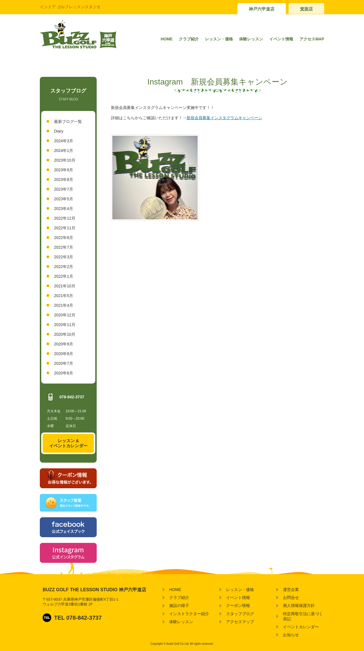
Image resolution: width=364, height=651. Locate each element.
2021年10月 (64, 286)
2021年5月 (63, 295)
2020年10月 (64, 334)
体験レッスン (251, 39)
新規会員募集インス (204, 118)
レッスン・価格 (219, 39)
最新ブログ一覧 (68, 121)
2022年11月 (64, 228)
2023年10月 (64, 160)
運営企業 (291, 589)
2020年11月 (64, 324)
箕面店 (306, 9)
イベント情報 (281, 39)
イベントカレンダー (301, 627)
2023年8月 (63, 179)
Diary (58, 131)
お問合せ (291, 597)
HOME (167, 39)
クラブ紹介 (189, 39)
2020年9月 (63, 344)
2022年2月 (63, 266)
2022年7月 (63, 247)
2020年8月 (63, 353)
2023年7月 (63, 189)
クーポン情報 (238, 605)
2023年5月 (63, 199)
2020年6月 (63, 373)
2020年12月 (64, 315)
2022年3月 (63, 257)
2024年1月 (63, 150)
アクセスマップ (240, 621)
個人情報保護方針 (299, 605)
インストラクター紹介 (189, 613)
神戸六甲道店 (261, 9)
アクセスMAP (311, 39)
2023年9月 (63, 170)
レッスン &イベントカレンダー (68, 443)
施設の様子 (179, 605)
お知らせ (291, 635)
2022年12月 (64, 218)
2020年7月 (63, 363)
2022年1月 (63, 276)
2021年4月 (63, 305)
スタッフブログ (240, 613)
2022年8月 (63, 237)
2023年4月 (63, 208)
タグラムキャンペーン (242, 118)
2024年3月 (63, 141)
